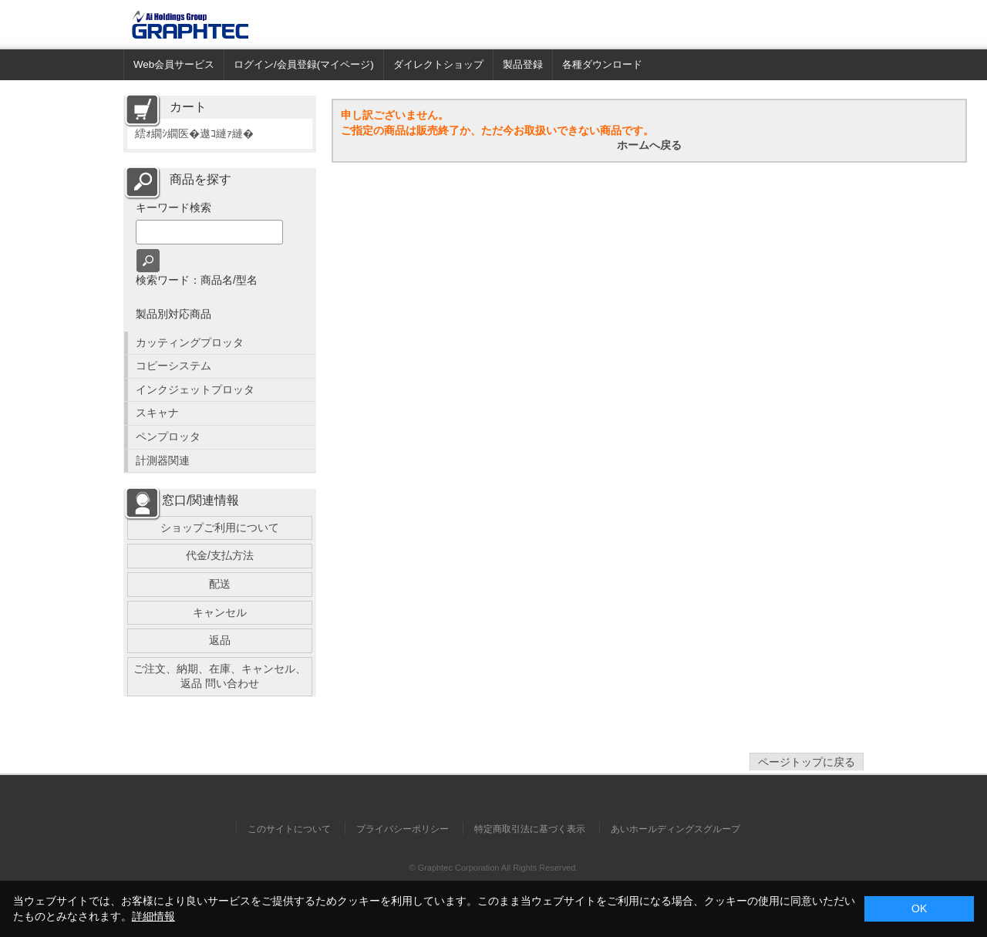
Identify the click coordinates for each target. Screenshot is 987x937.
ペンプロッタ (168, 436)
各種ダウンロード (602, 64)
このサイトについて (289, 829)
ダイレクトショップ (438, 64)
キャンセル (220, 612)
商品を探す (200, 179)
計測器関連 (163, 460)
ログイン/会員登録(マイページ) (304, 64)
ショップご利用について (219, 527)
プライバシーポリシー (402, 829)
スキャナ (157, 412)
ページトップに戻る (806, 762)
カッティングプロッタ (190, 342)
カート (188, 106)
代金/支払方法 (220, 555)
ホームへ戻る (649, 145)
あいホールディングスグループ (675, 829)
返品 (220, 640)
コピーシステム (173, 365)
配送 (220, 584)
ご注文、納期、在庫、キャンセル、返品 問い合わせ (219, 676)
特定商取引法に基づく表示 (529, 829)
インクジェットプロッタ (195, 389)
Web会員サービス (173, 64)
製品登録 (523, 64)
